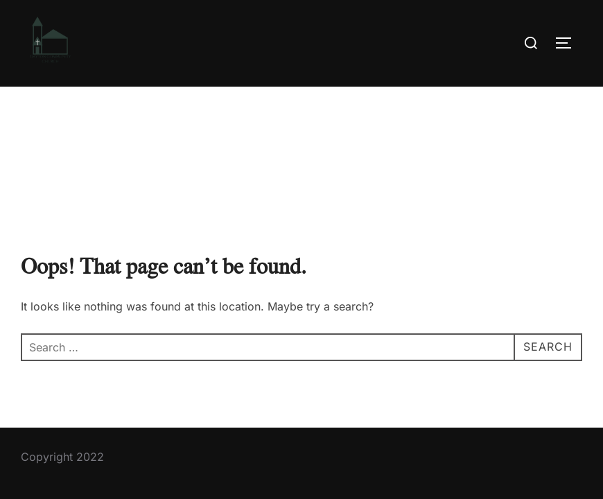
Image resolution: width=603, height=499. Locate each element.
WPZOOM (559, 450)
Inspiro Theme (486, 450)
